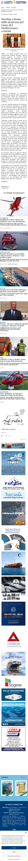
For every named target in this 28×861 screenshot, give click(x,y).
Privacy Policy (17, 859)
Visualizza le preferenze (14, 856)
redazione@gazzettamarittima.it (16, 812)
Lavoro (1, 368)
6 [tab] (8, 435)
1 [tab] (1, 435)
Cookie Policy (10, 859)
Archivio (23, 777)
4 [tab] (5, 435)
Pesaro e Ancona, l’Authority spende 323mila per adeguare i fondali (14, 325)
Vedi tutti (22, 439)
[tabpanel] (14, 430)
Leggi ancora (14, 430)
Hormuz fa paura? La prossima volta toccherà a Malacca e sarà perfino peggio (12, 255)
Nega (14, 852)
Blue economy (3, 264)
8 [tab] (10, 435)
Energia (2, 402)
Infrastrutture (3, 333)
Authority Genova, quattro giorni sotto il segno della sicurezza (12, 360)
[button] (26, 832)
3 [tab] (4, 435)
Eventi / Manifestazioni (5, 228)
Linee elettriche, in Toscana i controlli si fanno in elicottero (11, 394)
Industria (8, 7)
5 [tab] (6, 435)
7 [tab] (9, 435)
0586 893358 (17, 809)
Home (2, 7)
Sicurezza (13, 7)
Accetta (14, 848)
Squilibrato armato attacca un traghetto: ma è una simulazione (12, 220)
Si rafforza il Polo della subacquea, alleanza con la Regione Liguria (13, 290)
